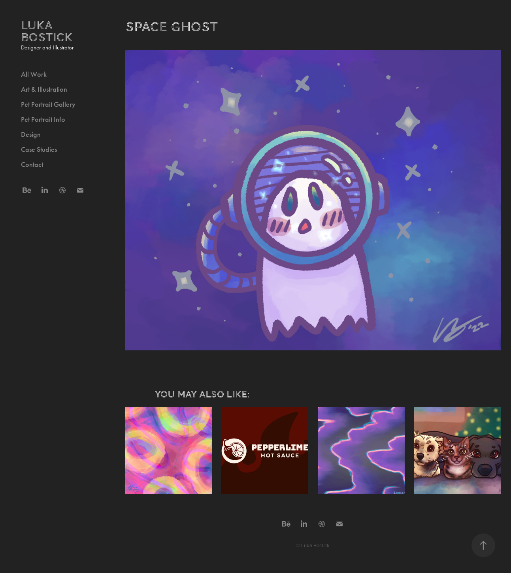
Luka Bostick (47, 31)
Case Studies (39, 149)
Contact (32, 164)
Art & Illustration (44, 89)
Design (31, 134)
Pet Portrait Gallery (48, 104)
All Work (34, 74)
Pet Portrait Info (43, 119)
